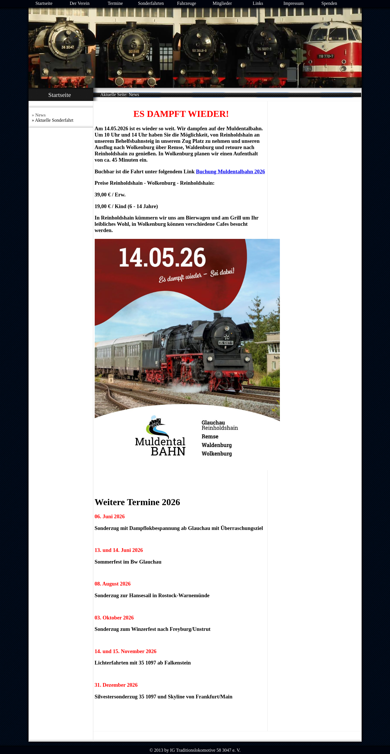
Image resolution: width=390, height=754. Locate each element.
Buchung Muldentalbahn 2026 (230, 171)
